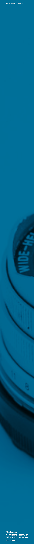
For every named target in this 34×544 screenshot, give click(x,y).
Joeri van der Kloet (10, 3)
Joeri (8, 540)
